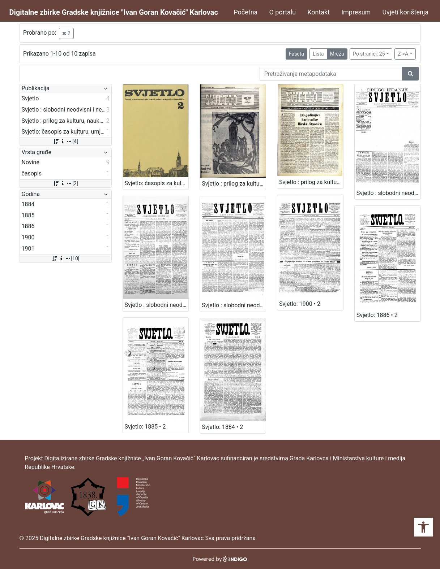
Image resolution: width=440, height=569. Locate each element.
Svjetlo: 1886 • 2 (377, 315)
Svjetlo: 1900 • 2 (299, 303)
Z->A (403, 54)
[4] (65, 141)
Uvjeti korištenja (405, 12)
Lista (318, 54)
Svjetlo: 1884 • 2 (222, 427)
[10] (65, 258)
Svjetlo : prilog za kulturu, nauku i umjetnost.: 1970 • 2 (234, 183)
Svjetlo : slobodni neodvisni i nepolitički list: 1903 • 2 (157, 304)
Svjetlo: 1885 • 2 (145, 426)
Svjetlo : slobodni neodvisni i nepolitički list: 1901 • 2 (234, 305)
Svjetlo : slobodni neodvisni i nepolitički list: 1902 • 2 (388, 193)
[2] (65, 183)
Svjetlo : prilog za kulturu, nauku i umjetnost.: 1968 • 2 (311, 182)
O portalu (282, 12)
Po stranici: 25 (369, 54)
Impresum (356, 12)
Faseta (296, 54)
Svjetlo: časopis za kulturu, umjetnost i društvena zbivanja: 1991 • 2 (157, 183)
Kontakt (318, 12)
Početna (245, 12)
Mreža (337, 54)
